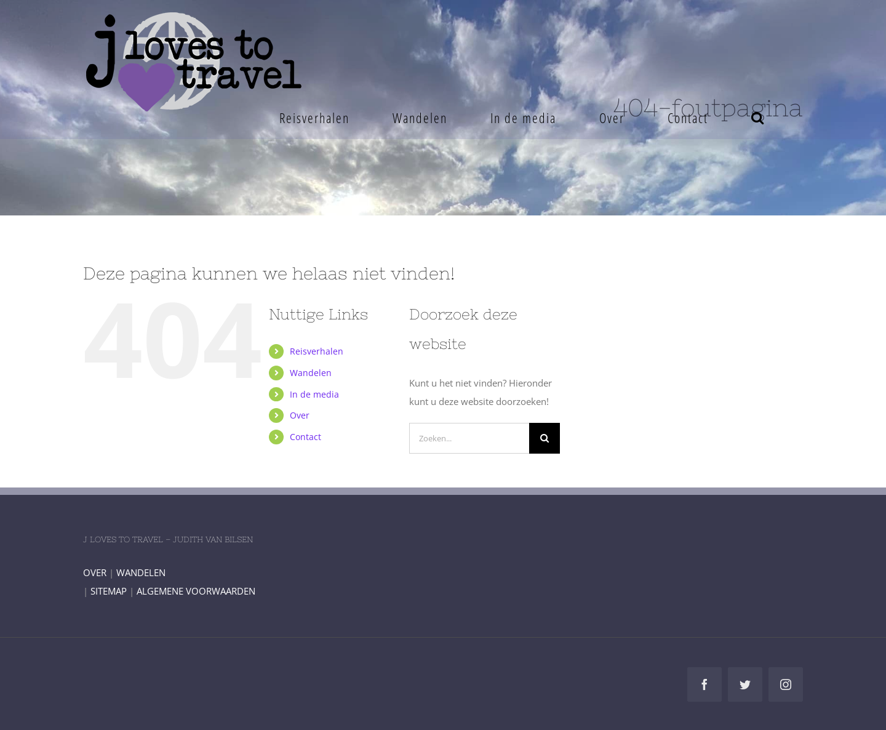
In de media (314, 394)
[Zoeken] (544, 438)
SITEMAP (108, 591)
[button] (757, 117)
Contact (305, 437)
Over (299, 415)
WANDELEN (141, 572)
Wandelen (311, 373)
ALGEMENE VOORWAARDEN (196, 591)
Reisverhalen (316, 351)
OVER (94, 572)
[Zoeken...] (469, 438)
